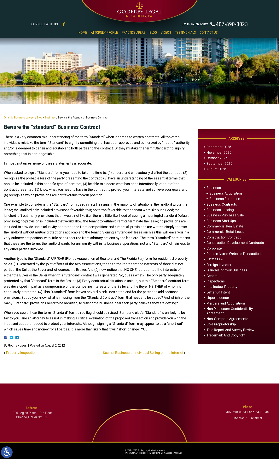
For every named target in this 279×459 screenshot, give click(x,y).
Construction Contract (223, 237)
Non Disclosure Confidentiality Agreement (229, 311)
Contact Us (209, 32)
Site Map (268, 418)
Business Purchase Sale (225, 215)
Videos (166, 32)
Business (50, 117)
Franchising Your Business (226, 270)
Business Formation (224, 199)
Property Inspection (21, 353)
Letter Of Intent (218, 292)
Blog (153, 32)
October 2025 (216, 158)
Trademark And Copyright (225, 335)
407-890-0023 (232, 24)
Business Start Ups (221, 221)
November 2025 (218, 152)
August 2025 (216, 169)
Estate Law (214, 259)
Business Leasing (220, 210)
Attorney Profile (104, 32)
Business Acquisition (225, 193)
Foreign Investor (218, 265)
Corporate (214, 248)
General (212, 276)
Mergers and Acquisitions (226, 303)
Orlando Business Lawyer (19, 117)
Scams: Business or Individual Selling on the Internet (143, 353)
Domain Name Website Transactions (234, 254)
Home (82, 32)
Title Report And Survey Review (230, 330)
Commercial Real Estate (224, 226)
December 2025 (218, 147)
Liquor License (217, 298)
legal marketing (153, 453)
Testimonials (185, 32)
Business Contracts (221, 204)
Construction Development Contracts (235, 243)
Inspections (215, 281)
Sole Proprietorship (221, 324)
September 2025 (219, 163)
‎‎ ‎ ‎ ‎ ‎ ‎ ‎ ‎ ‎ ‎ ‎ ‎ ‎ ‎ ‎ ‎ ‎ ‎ (68, 32)
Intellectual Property (221, 287)
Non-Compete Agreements (227, 319)
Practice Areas (134, 32)
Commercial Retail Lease (225, 232)
